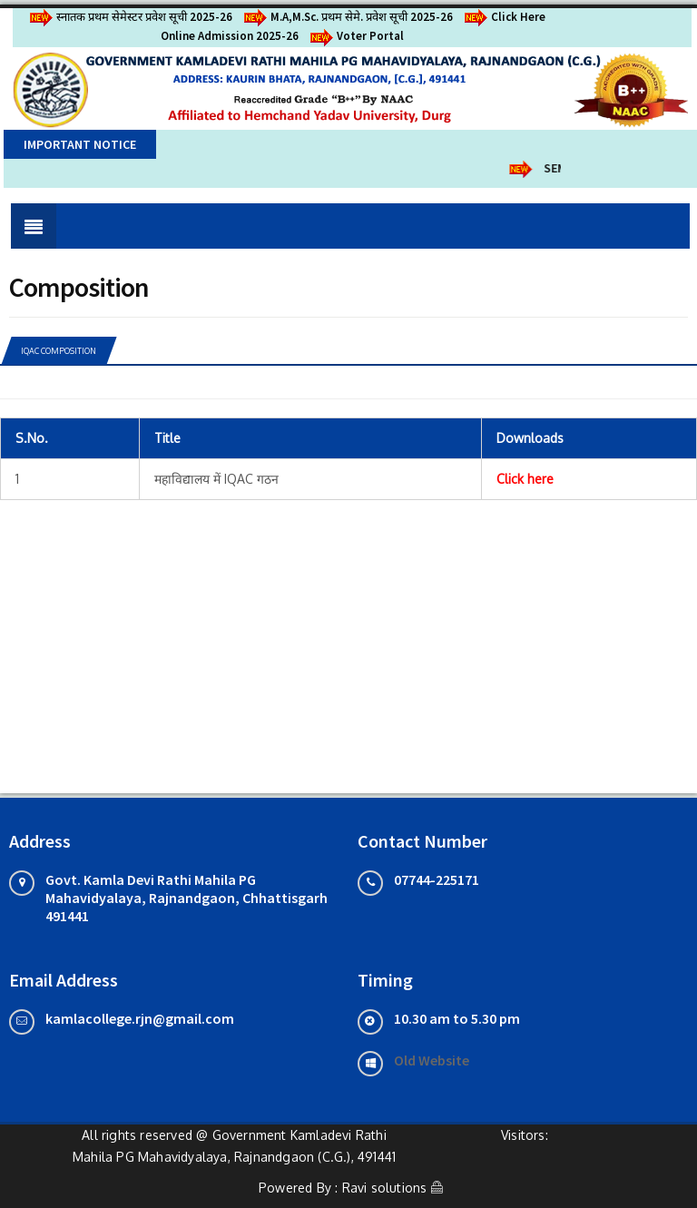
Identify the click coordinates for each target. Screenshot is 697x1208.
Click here (525, 478)
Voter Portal (356, 36)
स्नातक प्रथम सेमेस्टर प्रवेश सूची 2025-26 (129, 17)
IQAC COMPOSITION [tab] (58, 351)
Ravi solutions (384, 1187)
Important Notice (80, 144)
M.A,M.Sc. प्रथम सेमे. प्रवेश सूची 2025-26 (347, 17)
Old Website (431, 1060)
